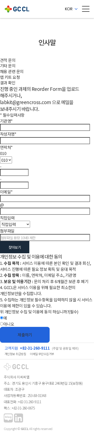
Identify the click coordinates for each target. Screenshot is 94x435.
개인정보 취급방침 (15, 354)
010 (3, 153)
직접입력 (7, 218)
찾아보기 (15, 247)
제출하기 (25, 335)
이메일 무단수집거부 (42, 354)
